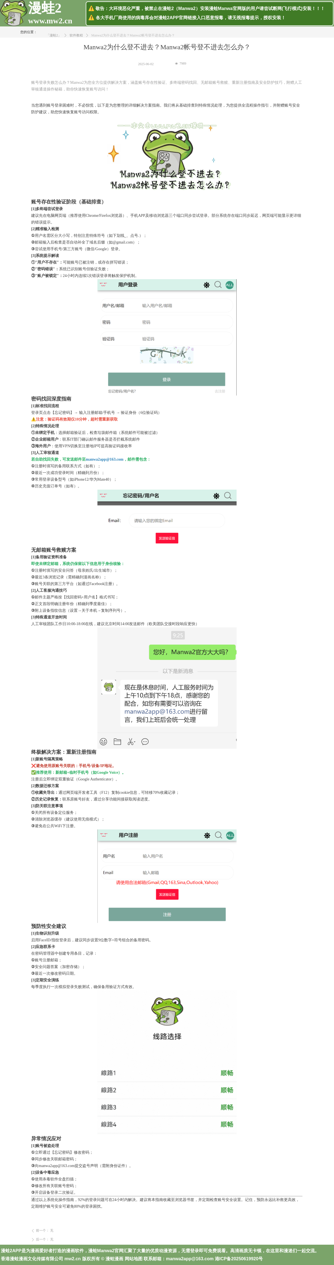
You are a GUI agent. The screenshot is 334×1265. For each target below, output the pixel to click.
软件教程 (76, 40)
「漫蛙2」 (53, 40)
